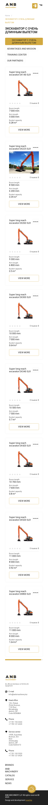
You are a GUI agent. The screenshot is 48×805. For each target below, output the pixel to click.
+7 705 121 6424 (15, 724)
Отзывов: (34, 103)
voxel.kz (29, 800)
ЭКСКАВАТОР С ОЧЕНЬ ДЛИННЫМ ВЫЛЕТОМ (24, 41)
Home (7, 16)
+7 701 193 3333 (15, 722)
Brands (9, 765)
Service (9, 779)
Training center (17, 54)
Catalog (10, 775)
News (8, 783)
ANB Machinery (11, 770)
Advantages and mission (21, 48)
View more (24, 129)
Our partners (15, 60)
